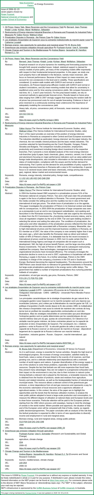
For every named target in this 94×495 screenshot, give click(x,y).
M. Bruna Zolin (74, 45)
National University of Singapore (15, 17)
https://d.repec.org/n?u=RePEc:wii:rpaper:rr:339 (40, 184)
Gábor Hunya (23, 35)
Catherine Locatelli (13, 42)
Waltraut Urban (36, 35)
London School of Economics (13, 20)
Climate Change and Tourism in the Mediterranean (27, 50)
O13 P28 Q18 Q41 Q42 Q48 (31, 422)
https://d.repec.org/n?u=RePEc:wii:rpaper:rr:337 (40, 284)
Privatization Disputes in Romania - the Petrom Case (28, 37)
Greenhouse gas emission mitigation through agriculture (29, 48)
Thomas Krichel (30, 493)
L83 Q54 (23, 463)
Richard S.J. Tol (12, 53)
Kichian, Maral (24, 30)
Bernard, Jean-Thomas (77, 27)
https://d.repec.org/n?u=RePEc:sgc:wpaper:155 (39, 448)
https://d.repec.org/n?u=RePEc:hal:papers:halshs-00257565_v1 (46, 343)
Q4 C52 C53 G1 (26, 114)
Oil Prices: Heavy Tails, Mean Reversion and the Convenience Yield (34, 27)
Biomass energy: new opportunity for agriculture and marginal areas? (35, 45)
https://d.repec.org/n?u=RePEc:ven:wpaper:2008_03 (42, 428)
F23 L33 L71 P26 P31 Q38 (30, 278)
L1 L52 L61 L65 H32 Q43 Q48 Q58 (34, 178)
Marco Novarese (28, 483)
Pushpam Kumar (64, 48)
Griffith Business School (46, 488)
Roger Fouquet (7, 14)
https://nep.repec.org (59, 480)
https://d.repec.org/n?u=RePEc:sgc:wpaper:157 (39, 469)
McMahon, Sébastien (40, 30)
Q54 (21, 442)
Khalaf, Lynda (11, 30)
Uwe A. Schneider (80, 48)
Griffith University (67, 488)
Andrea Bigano (58, 50)
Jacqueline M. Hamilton (76, 50)
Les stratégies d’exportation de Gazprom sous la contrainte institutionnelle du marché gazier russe (47, 40)
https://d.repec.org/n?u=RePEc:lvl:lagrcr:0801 (39, 120)
